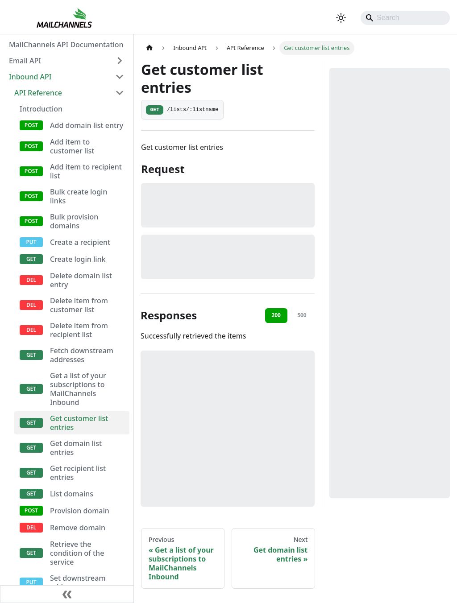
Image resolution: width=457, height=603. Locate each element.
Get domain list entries (76, 447)
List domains (71, 494)
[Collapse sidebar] (67, 594)
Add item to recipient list (86, 171)
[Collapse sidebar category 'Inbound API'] (119, 77)
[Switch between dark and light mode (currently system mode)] (341, 18)
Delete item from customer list (79, 305)
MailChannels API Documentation (66, 45)
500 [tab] (302, 315)
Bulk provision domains (74, 221)
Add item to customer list (72, 146)
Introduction (41, 109)
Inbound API (30, 77)
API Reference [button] (38, 93)
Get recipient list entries (78, 472)
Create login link (78, 259)
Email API (25, 61)
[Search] (405, 18)
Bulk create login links (78, 196)
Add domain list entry (86, 125)
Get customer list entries (79, 422)
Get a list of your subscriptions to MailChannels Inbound (78, 389)
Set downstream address (77, 582)
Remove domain (77, 528)
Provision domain (79, 511)
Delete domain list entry (81, 280)
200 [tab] (276, 315)
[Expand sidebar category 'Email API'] (119, 61)
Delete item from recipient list (79, 330)
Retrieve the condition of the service (77, 553)
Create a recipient (80, 242)
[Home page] (149, 48)
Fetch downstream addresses (81, 355)
